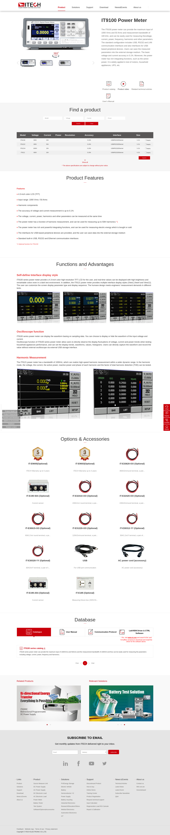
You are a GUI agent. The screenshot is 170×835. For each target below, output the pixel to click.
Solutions (76, 7)
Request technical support (95, 800)
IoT (62, 816)
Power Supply (65, 796)
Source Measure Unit (41, 783)
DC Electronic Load (40, 793)
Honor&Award (141, 790)
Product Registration (93, 796)
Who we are (140, 787)
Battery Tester (38, 803)
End (93, 663)
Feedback (20, 829)
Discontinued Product (94, 783)
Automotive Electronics (69, 813)
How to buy (90, 787)
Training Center (92, 793)
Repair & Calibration (93, 809)
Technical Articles (121, 783)
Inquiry (166, 416)
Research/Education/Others (70, 806)
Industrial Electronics (68, 803)
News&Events (121, 7)
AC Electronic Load (40, 796)
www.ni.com (132, 637)
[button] (47, 724)
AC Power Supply (39, 790)
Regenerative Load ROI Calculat (98, 806)
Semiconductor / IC (67, 793)
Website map (29, 829)
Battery (63, 790)
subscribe (113, 752)
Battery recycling (66, 800)
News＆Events (22, 796)
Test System (38, 806)
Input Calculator (92, 803)
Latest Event (119, 790)
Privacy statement (51, 829)
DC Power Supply (40, 787)
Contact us (140, 783)
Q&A (117, 796)
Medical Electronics (67, 809)
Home (167, 429)
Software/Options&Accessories (44, 809)
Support (89, 7)
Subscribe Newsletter (122, 793)
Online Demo (91, 790)
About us (137, 7)
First (77, 663)
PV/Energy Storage (67, 783)
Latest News (119, 787)
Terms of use (39, 829)
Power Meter (38, 800)
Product (61, 7)
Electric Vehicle (66, 787)
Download (104, 7)
